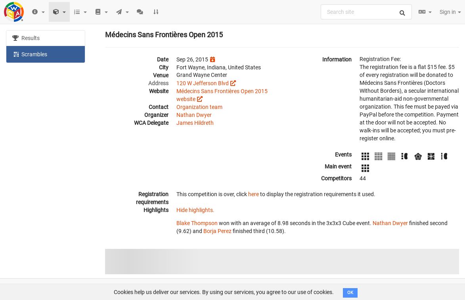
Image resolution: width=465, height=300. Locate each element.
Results (26, 38)
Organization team (199, 107)
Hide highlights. (195, 210)
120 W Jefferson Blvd (202, 83)
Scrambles (29, 53)
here (253, 194)
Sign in (450, 12)
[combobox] (366, 11)
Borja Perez (217, 231)
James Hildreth (195, 123)
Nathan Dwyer (194, 115)
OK (350, 292)
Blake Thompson (197, 223)
